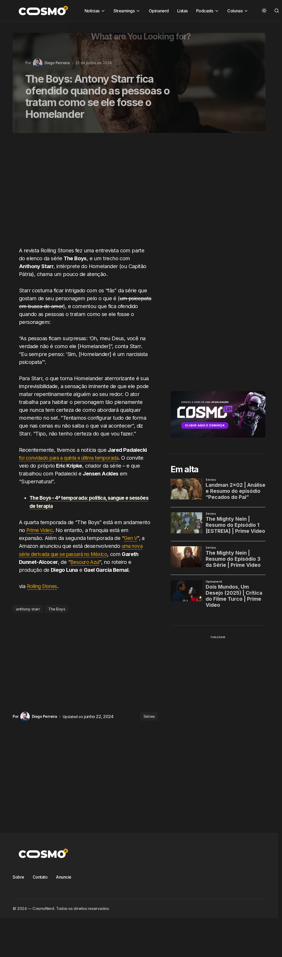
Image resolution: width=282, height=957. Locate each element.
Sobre (18, 876)
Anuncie (63, 876)
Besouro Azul (85, 561)
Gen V (131, 538)
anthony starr (28, 608)
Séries (149, 715)
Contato (40, 876)
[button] (264, 10)
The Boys (56, 608)
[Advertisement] (75, 193)
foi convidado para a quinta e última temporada (74, 458)
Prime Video (40, 530)
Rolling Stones (43, 586)
